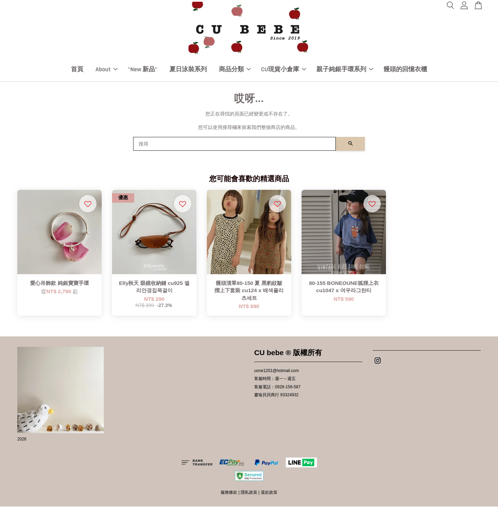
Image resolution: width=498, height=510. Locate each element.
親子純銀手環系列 (344, 71)
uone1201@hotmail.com (276, 374)
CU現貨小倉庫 (283, 71)
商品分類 (235, 71)
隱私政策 (249, 496)
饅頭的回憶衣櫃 (405, 71)
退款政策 (269, 496)
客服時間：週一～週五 (275, 382)
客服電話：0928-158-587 (277, 390)
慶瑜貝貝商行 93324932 (276, 398)
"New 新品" (142, 71)
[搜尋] (234, 147)
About (106, 71)
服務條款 (229, 496)
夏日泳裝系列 (188, 71)
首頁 (77, 71)
